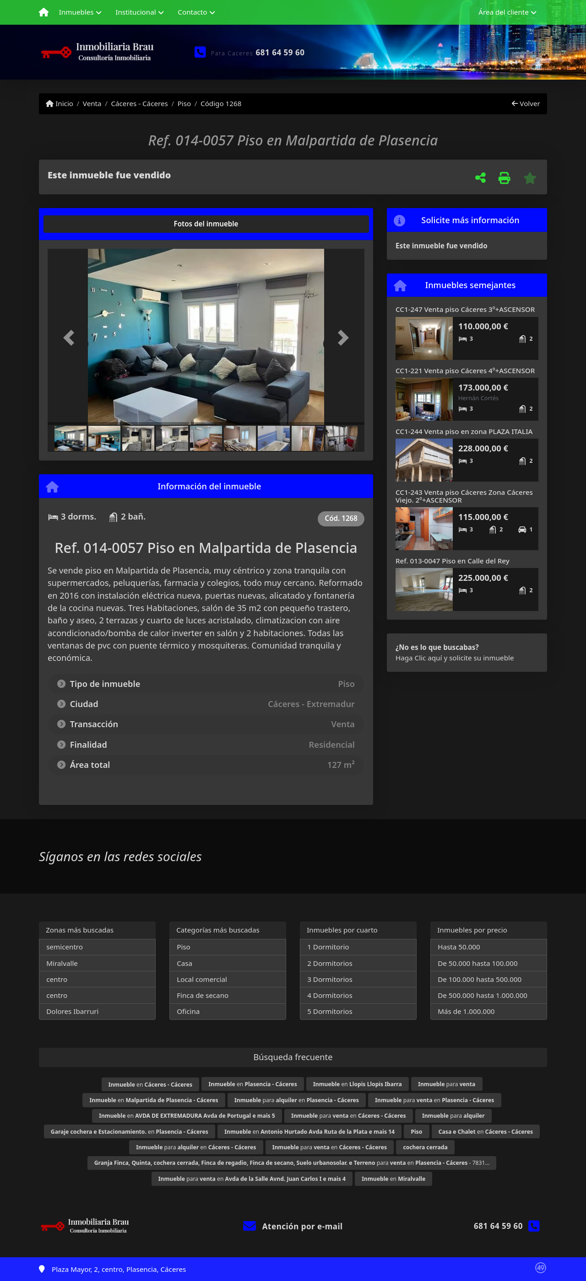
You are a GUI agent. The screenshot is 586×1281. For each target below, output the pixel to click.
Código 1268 (221, 103)
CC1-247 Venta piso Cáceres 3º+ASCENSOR (465, 309)
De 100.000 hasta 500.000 (479, 979)
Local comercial (202, 979)
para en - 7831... (292, 1163)
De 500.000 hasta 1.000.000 (482, 995)
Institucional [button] (135, 11)
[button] (71, 337)
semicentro (64, 946)
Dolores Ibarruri (72, 1011)
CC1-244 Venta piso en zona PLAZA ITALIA (464, 431)
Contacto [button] (192, 11)
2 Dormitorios (330, 963)
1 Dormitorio (328, 946)
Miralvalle (62, 963)
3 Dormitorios (330, 979)
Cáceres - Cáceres (139, 103)
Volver (526, 103)
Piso (184, 103)
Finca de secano (202, 995)
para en (296, 1100)
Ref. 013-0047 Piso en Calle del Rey (453, 560)
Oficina (188, 1011)
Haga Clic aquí (419, 657)
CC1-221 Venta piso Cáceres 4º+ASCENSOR (465, 370)
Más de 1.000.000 (466, 1011)
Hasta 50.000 (459, 946)
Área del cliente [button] (503, 11)
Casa (184, 963)
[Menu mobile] (44, 12)
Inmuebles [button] (76, 11)
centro (56, 979)
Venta (92, 103)
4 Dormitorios (330, 995)
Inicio (59, 103)
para (446, 1084)
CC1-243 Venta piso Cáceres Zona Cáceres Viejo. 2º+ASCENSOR (464, 496)
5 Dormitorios (330, 1011)
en (150, 1084)
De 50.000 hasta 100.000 (477, 963)
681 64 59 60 (280, 52)
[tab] (82, 224)
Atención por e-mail (292, 1226)
